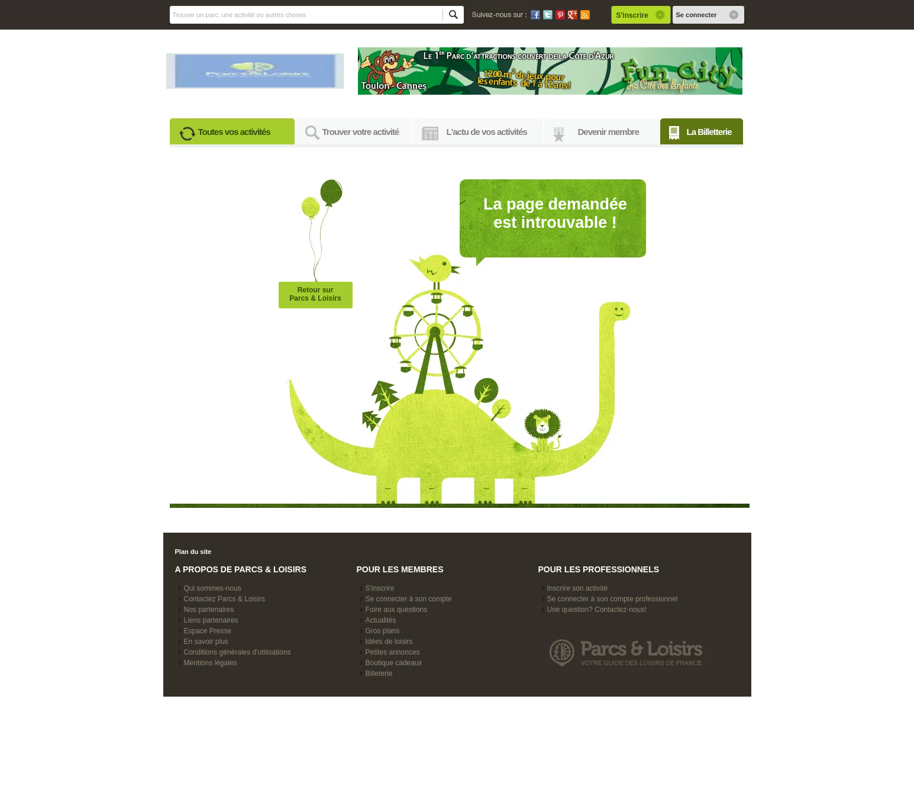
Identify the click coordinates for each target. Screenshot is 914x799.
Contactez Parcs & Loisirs (224, 599)
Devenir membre (609, 132)
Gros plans (383, 631)
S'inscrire (380, 588)
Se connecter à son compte (409, 599)
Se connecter (696, 14)
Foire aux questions (397, 609)
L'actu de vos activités (487, 132)
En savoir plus (206, 641)
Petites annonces (393, 652)
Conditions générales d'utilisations (237, 652)
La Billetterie (709, 132)
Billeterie (379, 673)
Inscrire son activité (577, 588)
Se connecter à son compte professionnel (612, 599)
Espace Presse (208, 631)
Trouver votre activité (360, 132)
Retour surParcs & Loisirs (315, 294)
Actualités (381, 620)
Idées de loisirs (389, 641)
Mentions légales (210, 663)
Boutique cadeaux (394, 663)
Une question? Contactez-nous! (597, 609)
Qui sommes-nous (212, 588)
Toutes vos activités (234, 132)
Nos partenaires (209, 609)
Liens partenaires (211, 620)
